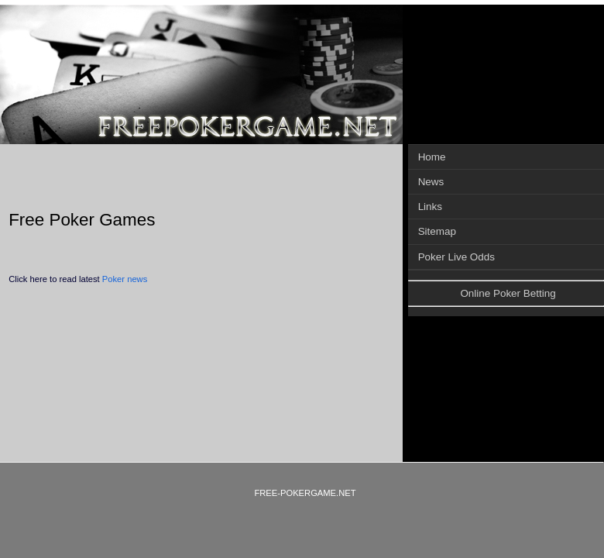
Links (430, 206)
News (431, 182)
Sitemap (437, 231)
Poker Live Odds (456, 257)
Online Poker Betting (507, 293)
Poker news (124, 279)
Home (432, 157)
